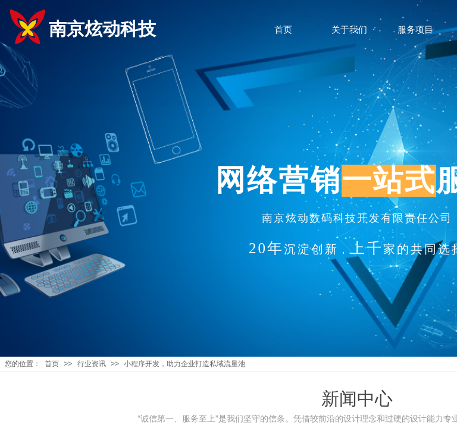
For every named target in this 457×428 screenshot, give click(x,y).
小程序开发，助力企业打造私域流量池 (184, 364)
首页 (52, 364)
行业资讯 (91, 364)
